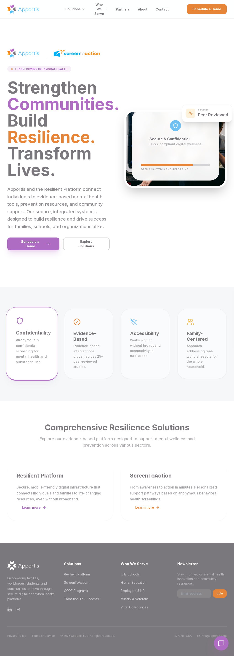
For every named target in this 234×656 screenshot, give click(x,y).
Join (220, 593)
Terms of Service (43, 635)
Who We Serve (101, 9)
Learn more (34, 507)
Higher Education (133, 582)
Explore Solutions (86, 244)
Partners (123, 9)
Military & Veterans (135, 599)
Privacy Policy (16, 635)
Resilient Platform (77, 574)
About (142, 9)
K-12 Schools (130, 574)
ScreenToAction (76, 582)
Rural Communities (134, 607)
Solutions (75, 9)
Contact (162, 9)
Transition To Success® (82, 599)
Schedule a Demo (206, 9)
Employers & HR (133, 591)
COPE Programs (76, 591)
